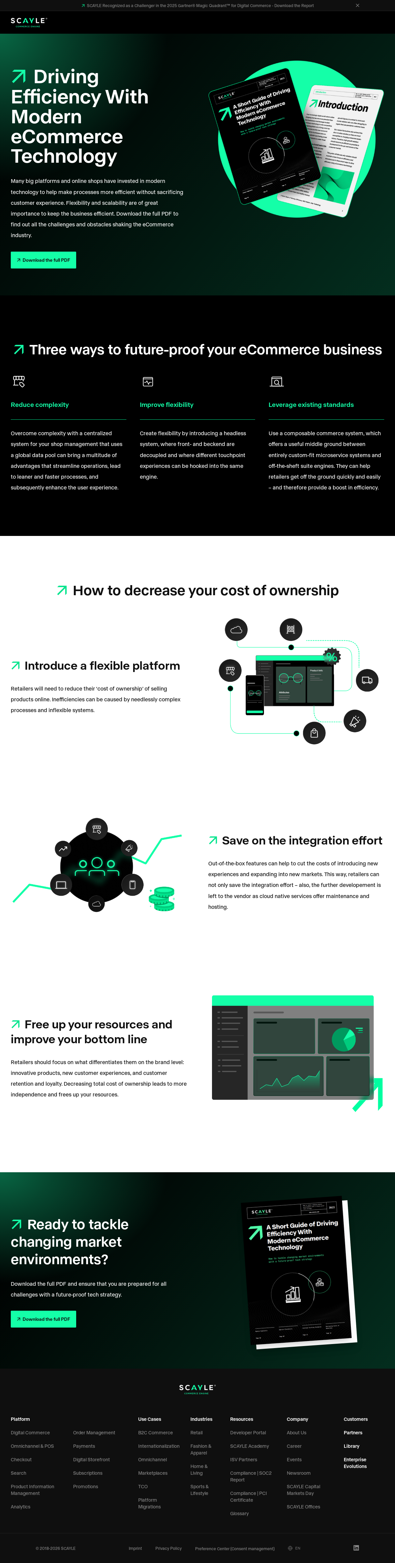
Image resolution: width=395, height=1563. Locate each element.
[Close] (358, 5)
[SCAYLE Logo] (29, 22)
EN (294, 1548)
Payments (84, 1446)
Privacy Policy (168, 1548)
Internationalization (159, 1446)
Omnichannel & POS (32, 1446)
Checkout (21, 1459)
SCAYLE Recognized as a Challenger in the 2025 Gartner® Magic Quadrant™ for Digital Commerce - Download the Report (200, 5)
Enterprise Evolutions (355, 1463)
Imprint (135, 1548)
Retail (196, 1432)
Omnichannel (152, 1459)
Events (294, 1459)
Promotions (85, 1486)
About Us (296, 1432)
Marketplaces (153, 1473)
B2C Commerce (155, 1432)
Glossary (239, 1513)
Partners (353, 1432)
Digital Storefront (91, 1459)
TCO (143, 1486)
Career (294, 1446)
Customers (356, 1419)
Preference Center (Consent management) (234, 1548)
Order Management (94, 1432)
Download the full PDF (46, 260)
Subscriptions (87, 1473)
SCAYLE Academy (249, 1446)
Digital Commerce (30, 1432)
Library (352, 1446)
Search (18, 1473)
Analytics (20, 1506)
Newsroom (299, 1473)
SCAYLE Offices (303, 1506)
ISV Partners (243, 1459)
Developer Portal (248, 1432)
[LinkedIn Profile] (356, 1548)
